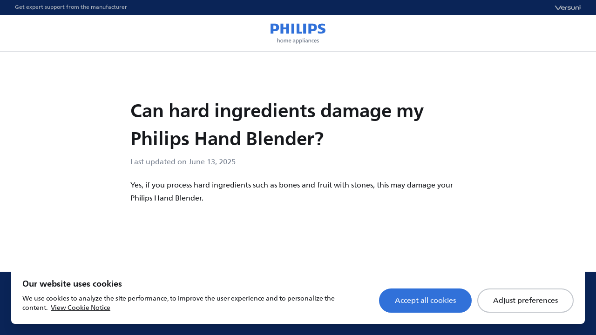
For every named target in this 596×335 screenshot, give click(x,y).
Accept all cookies (425, 301)
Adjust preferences (525, 301)
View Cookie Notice (80, 307)
